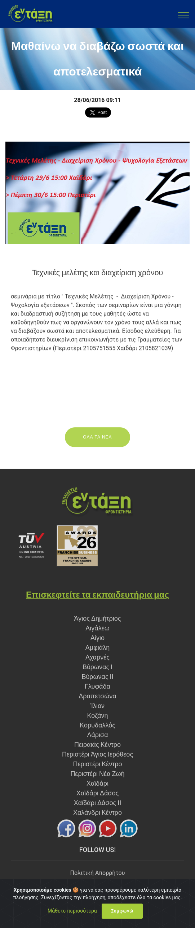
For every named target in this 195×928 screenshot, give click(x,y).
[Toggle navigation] (183, 15)
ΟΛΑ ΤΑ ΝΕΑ (97, 445)
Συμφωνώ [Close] (122, 911)
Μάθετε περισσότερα (72, 911)
